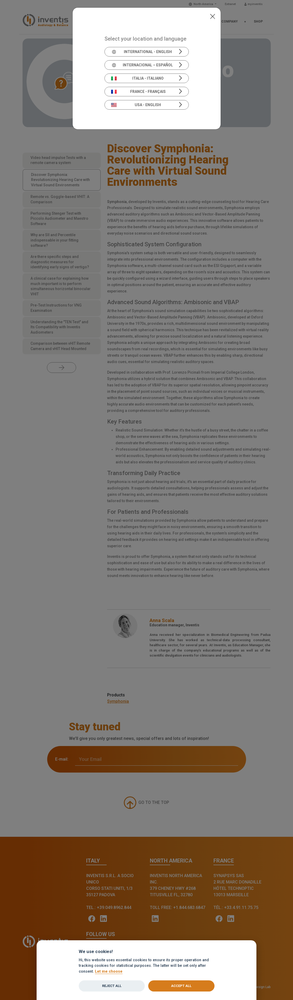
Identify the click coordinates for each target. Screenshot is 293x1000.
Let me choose (109, 971)
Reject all (111, 986)
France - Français (138, 91)
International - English (141, 52)
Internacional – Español (142, 65)
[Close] (212, 16)
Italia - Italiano (137, 78)
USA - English (136, 105)
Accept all (181, 986)
